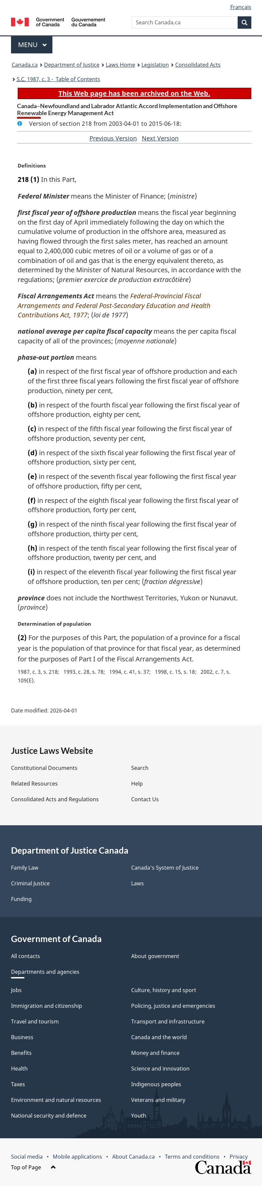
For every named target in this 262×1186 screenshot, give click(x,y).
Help (137, 783)
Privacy (239, 1156)
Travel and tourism (35, 1021)
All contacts (25, 956)
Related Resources (34, 783)
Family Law (24, 867)
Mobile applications (77, 1156)
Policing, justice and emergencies (173, 1005)
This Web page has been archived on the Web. (134, 93)
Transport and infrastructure (168, 1021)
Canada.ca (25, 64)
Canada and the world (159, 1037)
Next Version (160, 138)
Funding (21, 899)
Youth (138, 1115)
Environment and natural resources (56, 1100)
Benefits (21, 1053)
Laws (137, 883)
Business (22, 1037)
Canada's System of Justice (165, 867)
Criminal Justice (30, 883)
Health (19, 1068)
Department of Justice (71, 64)
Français (240, 7)
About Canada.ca (133, 1156)
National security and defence (48, 1115)
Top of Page (33, 1167)
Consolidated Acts (198, 64)
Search (140, 768)
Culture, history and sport (163, 990)
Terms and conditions (192, 1156)
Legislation (155, 64)
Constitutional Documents (44, 768)
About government (155, 956)
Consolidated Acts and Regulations (55, 799)
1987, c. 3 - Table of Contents (58, 79)
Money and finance (155, 1053)
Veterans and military (158, 1100)
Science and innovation (160, 1068)
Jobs (16, 990)
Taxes (18, 1084)
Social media (27, 1156)
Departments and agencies (45, 971)
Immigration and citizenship (46, 1005)
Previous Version (113, 138)
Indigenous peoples (156, 1084)
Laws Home (120, 64)
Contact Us (145, 799)
